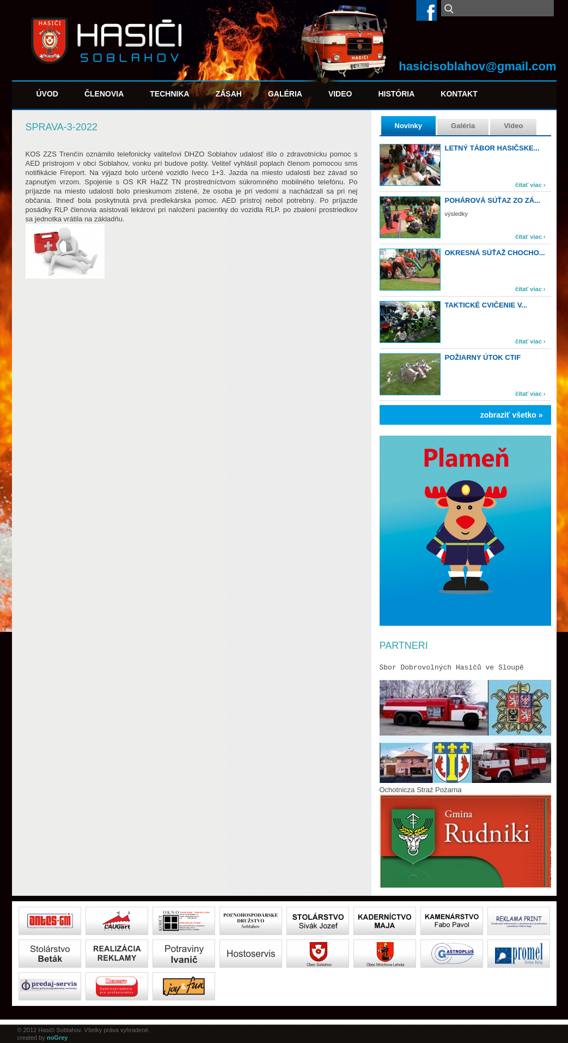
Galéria (285, 93)
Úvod (47, 93)
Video (340, 93)
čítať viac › (530, 185)
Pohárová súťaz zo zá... (493, 200)
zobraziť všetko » (511, 415)
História (396, 93)
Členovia (104, 93)
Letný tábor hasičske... (492, 148)
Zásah (229, 93)
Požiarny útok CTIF (483, 357)
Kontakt (459, 93)
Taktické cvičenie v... (486, 305)
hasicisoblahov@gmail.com (477, 66)
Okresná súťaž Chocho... (495, 253)
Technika (169, 93)
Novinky (409, 126)
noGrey (57, 1037)
